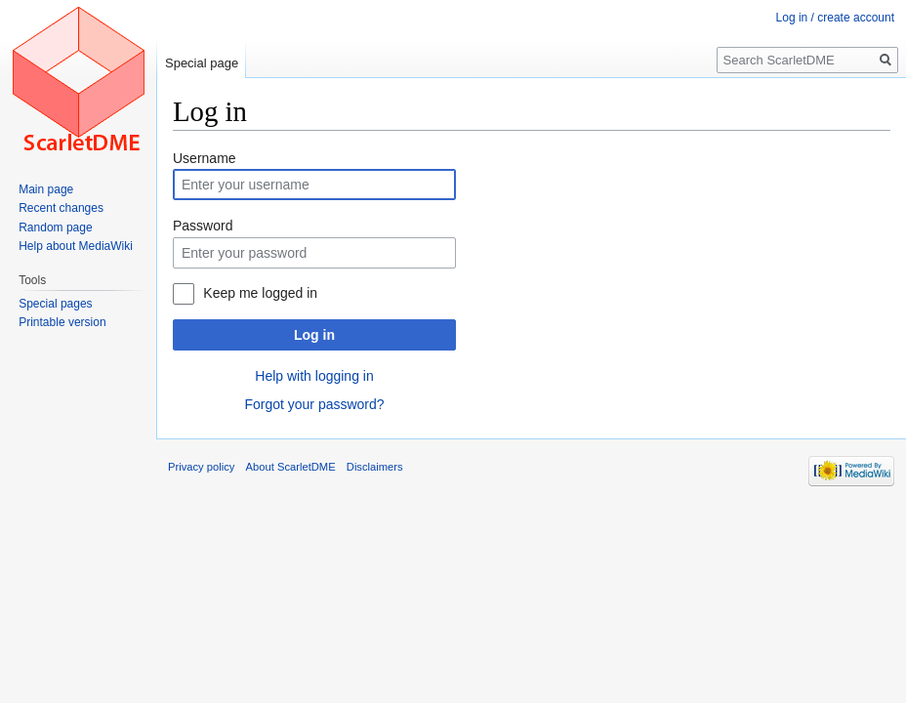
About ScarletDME (291, 467)
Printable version (62, 322)
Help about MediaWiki (76, 246)
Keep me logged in (260, 293)
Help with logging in (314, 376)
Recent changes (61, 208)
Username (204, 158)
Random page (55, 227)
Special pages (55, 303)
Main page (46, 189)
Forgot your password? (314, 404)
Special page (201, 63)
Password (202, 225)
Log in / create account (835, 17)
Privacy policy (201, 467)
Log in (314, 335)
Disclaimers (375, 467)
